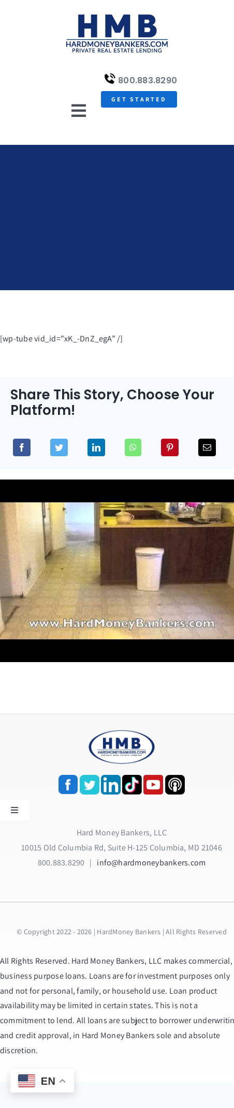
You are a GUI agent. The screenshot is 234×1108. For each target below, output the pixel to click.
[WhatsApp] (133, 447)
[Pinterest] (169, 447)
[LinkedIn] (96, 447)
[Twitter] (59, 447)
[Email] (207, 447)
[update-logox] (117, 14)
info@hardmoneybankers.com (151, 862)
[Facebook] (21, 447)
